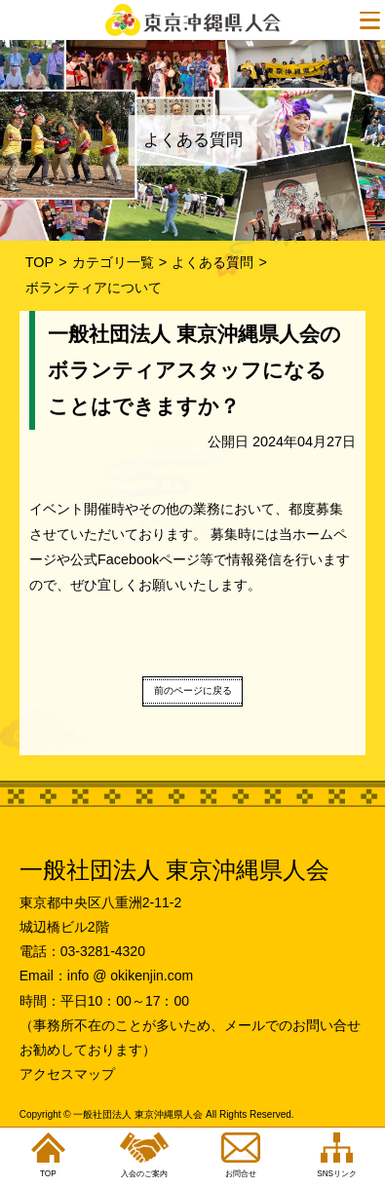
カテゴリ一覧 (113, 262)
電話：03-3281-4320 (82, 951)
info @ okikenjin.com (130, 975)
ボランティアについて (93, 287)
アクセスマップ (67, 1074)
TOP (39, 262)
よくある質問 (212, 262)
